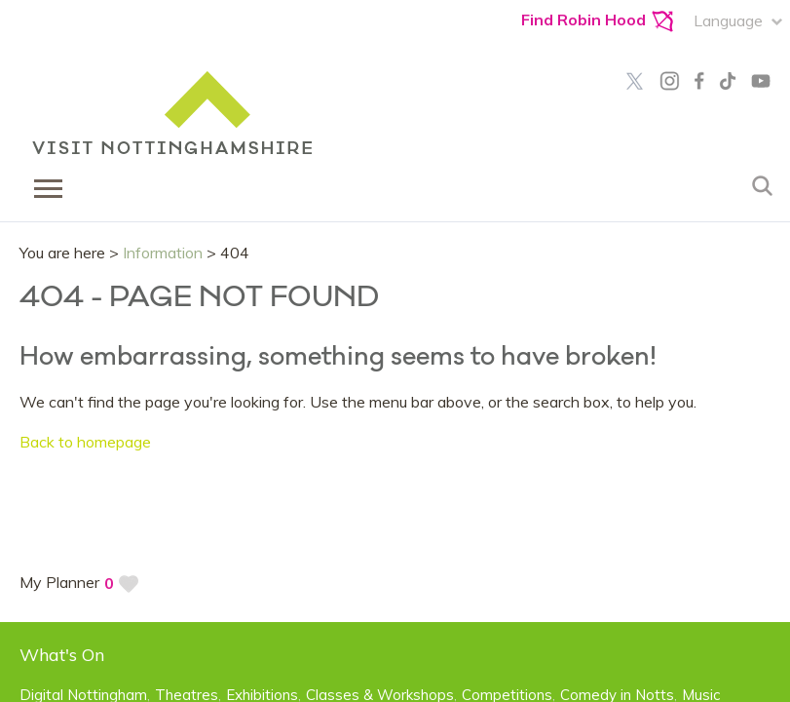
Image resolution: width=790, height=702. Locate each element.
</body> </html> (395, 351)
